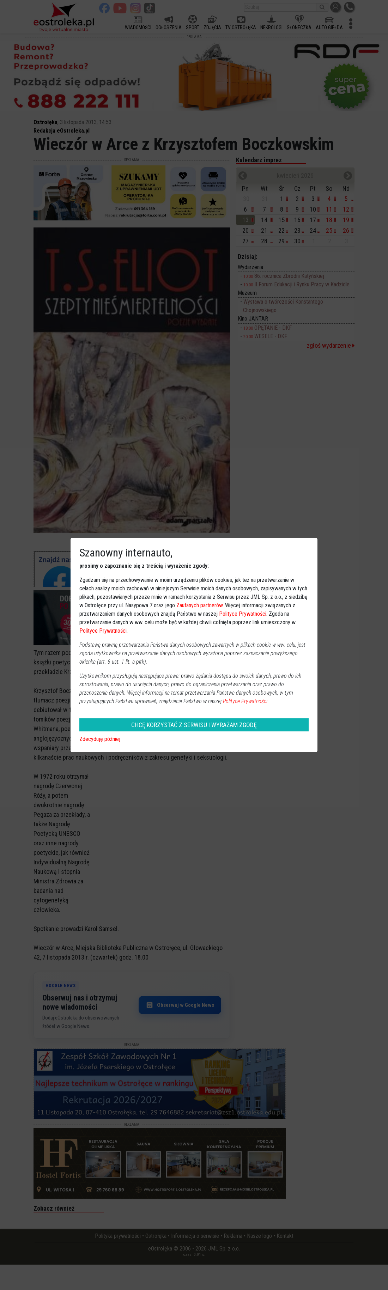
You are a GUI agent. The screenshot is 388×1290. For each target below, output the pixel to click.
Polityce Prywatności (242, 613)
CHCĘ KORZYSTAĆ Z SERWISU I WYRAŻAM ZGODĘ (194, 725)
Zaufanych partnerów (199, 605)
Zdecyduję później (99, 739)
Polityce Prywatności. (246, 701)
